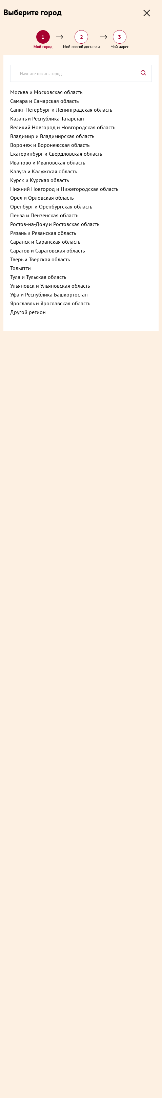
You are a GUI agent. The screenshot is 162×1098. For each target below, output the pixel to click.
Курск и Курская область (39, 180)
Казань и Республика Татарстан (47, 118)
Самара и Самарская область (44, 100)
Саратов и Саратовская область (47, 250)
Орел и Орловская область (42, 197)
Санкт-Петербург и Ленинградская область (61, 109)
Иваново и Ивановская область (47, 162)
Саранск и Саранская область (45, 241)
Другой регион (28, 312)
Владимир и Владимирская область (52, 136)
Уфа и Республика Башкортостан (49, 294)
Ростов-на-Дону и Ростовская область (54, 224)
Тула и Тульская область (38, 276)
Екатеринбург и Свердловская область (56, 153)
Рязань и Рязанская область (43, 232)
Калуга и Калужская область (43, 171)
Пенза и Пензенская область (44, 215)
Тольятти (20, 268)
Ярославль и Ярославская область (50, 303)
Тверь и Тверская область (40, 259)
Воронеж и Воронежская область (49, 144)
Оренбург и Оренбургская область (51, 206)
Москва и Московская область (46, 92)
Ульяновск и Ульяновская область (50, 285)
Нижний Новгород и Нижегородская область (64, 188)
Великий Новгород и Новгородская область (62, 127)
